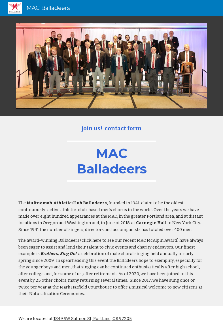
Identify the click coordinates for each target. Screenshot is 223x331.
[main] (111, 153)
